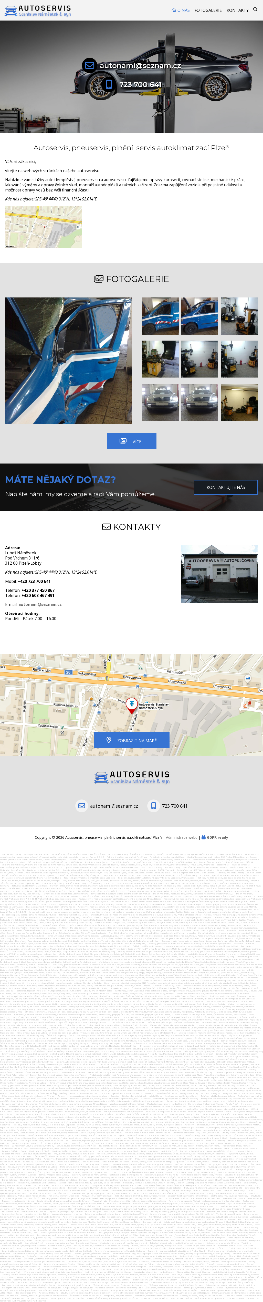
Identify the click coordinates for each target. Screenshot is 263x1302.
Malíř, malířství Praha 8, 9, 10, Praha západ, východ (28, 875)
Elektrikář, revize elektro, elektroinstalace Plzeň (62, 1190)
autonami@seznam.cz (140, 65)
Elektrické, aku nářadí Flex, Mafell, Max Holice (196, 1132)
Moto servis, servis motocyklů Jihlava (79, 1166)
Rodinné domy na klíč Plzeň (218, 1169)
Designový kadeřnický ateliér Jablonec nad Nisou (116, 1185)
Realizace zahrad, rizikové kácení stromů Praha (50, 906)
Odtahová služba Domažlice (37, 1153)
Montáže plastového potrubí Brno (55, 1290)
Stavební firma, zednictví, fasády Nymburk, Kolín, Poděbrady (89, 1182)
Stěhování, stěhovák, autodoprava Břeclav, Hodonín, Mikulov (153, 1182)
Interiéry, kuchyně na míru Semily (89, 1174)
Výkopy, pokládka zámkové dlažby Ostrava (99, 1264)
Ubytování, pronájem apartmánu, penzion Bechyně (74, 1211)
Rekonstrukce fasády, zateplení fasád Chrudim (231, 1211)
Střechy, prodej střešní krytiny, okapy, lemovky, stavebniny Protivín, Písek (74, 1269)
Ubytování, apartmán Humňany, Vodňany (231, 1282)
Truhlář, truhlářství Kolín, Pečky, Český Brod (79, 875)
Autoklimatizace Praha (96, 862)
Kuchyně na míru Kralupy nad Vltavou (222, 1227)
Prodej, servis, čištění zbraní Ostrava (72, 1248)
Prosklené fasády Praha (192, 1151)
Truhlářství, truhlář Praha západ (128, 1022)
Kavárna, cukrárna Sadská (83, 1093)
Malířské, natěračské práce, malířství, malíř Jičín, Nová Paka (158, 1177)
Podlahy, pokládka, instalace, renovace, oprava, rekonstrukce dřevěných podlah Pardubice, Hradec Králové (185, 946)
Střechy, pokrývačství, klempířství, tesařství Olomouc (109, 1156)
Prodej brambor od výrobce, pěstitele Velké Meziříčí (40, 1261)
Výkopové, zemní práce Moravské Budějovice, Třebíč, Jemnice (120, 1180)
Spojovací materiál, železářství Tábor (49, 928)
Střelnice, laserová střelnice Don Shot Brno (97, 1119)
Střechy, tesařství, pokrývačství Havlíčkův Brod (44, 1295)
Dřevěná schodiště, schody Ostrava (60, 1266)
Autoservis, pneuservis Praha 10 (161, 1174)
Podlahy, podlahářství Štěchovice (160, 1093)
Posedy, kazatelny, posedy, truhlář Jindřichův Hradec (177, 1211)
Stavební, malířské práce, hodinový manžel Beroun (84, 1164)
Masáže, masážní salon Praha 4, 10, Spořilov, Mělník (170, 980)
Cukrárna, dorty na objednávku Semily (195, 1172)
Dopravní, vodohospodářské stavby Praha (222, 977)
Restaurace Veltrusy (215, 1140)
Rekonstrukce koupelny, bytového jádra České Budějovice (220, 1217)
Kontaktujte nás (226, 487)
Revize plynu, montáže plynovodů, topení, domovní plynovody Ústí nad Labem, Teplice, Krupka (136, 928)
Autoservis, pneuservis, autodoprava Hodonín (109, 1159)
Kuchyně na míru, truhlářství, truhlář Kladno (108, 1272)
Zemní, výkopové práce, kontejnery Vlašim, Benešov (73, 935)
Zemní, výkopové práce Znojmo (102, 1109)
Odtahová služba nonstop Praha (126, 1174)
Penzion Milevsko (11, 1153)
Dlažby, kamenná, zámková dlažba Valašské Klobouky (101, 1245)
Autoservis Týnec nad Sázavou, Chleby (147, 1248)
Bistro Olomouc (41, 1185)
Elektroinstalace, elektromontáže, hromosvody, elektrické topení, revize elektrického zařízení (164, 883)
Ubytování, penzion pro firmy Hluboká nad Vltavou (71, 1243)
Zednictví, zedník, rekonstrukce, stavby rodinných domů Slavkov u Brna (169, 1166)
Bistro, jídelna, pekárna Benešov (67, 1298)
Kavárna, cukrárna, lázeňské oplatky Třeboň (126, 1211)
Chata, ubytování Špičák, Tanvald (157, 870)
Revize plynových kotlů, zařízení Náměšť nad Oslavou (41, 1098)
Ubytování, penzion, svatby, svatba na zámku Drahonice (209, 1279)
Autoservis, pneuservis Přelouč (184, 1201)
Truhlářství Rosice (108, 1145)
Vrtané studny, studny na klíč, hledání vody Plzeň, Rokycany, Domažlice (77, 883)
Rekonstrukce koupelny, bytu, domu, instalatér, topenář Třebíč (116, 1214)
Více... (138, 442)
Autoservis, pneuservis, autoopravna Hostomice (207, 1266)
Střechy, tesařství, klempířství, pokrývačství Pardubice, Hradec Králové (153, 951)
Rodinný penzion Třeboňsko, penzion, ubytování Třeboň (70, 1198)
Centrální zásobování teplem (91, 1256)
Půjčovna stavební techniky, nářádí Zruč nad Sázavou (176, 1285)
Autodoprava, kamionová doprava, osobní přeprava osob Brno (107, 1106)
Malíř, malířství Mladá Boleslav (222, 888)
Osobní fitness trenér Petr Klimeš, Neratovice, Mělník (226, 862)
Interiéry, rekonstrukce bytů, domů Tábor (23, 1117)
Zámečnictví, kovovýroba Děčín (164, 1266)
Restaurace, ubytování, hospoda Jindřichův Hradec (225, 1209)
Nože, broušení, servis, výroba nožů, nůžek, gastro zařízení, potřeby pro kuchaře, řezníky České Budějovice (55, 901)
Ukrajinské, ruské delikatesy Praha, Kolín (102, 1177)
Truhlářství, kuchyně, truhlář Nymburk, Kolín (33, 1177)
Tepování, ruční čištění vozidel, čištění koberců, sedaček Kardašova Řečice (129, 1201)
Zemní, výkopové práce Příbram (18, 1251)
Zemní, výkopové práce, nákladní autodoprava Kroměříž (68, 1232)
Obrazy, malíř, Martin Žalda (98, 990)
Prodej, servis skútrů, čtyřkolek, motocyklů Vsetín (157, 1245)
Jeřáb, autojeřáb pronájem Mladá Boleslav (194, 872)
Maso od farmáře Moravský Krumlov (243, 1295)
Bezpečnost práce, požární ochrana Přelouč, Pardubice (29, 914)
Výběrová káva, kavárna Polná (138, 1264)
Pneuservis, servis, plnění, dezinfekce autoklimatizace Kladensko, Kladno (173, 1159)
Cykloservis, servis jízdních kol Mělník (64, 1109)
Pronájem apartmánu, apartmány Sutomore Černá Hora (53, 1272)
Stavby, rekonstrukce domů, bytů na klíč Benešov (85, 1292)
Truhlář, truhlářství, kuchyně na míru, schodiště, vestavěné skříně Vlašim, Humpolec (152, 933)
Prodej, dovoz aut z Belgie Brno (243, 1248)
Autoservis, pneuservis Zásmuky (83, 1240)
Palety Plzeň (232, 1104)
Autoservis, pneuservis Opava (45, 1282)
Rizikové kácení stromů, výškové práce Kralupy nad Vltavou (142, 1164)
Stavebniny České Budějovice (46, 1287)
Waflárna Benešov (104, 1287)
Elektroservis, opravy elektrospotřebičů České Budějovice (82, 1237)
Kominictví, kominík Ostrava (205, 1198)
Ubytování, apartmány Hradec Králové (166, 1104)
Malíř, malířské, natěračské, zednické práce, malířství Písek (128, 938)
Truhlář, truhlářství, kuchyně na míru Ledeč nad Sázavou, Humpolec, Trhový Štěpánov (97, 980)
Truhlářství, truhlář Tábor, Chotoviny (195, 870)
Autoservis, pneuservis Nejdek (59, 1264)
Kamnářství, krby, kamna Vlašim (181, 1290)
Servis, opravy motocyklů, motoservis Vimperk (137, 1219)
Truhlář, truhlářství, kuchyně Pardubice (131, 862)
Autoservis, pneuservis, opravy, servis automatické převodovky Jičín (104, 1098)
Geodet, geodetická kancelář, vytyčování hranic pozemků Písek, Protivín (197, 938)
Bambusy (28, 1161)
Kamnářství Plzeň (34, 1243)
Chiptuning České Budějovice (78, 1287)
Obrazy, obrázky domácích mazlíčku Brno (155, 1193)
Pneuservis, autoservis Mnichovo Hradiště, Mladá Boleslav (151, 1188)
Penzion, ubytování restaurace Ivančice (21, 1109)
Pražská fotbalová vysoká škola (190, 1164)
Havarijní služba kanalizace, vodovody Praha (66, 893)
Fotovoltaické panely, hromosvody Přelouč (201, 1174)
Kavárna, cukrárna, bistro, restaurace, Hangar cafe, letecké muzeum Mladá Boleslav (105, 1282)
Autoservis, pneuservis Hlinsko (223, 1243)
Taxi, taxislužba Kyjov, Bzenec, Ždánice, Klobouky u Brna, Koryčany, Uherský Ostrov (185, 1185)
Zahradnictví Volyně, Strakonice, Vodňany (33, 1145)
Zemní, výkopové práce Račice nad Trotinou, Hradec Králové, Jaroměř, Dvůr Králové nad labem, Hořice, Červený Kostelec (87, 1077)
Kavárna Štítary (218, 1248)
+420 (34, 581)
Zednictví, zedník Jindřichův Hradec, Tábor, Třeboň (139, 1195)
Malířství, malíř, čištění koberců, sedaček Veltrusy (141, 1114)
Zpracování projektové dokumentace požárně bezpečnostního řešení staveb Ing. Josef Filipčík (174, 891)
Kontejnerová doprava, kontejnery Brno (123, 1111)
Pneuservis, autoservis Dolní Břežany (37, 1182)
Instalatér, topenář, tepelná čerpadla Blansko (144, 1119)
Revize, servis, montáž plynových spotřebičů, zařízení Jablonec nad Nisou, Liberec (120, 899)
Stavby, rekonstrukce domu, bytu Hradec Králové (203, 1138)
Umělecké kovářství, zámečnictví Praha (55, 891)
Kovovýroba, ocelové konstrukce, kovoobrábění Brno (226, 1098)
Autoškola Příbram (48, 1292)
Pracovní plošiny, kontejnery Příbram (188, 1248)
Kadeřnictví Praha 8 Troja (15, 1148)
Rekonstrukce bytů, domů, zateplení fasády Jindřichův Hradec (215, 1261)
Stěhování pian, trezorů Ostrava (73, 1285)
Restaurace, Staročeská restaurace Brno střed (163, 1106)
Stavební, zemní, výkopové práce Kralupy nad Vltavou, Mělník (73, 1203)
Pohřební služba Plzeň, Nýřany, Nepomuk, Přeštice (188, 1219)
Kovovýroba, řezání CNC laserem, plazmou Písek (108, 1138)
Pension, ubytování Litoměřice (64, 1195)
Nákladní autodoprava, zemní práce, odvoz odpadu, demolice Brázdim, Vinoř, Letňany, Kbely (150, 875)
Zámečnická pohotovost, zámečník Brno (48, 1193)
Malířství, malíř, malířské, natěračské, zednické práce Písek (80, 1219)
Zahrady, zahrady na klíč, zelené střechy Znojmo (41, 1114)
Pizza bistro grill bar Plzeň (116, 1161)
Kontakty (238, 10)
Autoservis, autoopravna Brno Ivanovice (166, 1111)
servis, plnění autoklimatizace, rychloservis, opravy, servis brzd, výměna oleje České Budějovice (160, 1292)
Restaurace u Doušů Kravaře (236, 1145)
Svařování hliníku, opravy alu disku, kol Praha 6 (219, 1298)
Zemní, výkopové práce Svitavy (54, 1174)
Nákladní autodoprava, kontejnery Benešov (223, 1290)
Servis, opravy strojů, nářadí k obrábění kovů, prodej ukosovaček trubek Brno (209, 1109)
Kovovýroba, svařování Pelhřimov (18, 1227)
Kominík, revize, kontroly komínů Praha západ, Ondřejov (31, 880)
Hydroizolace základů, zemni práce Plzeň (118, 1151)
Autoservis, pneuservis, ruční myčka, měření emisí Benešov (88, 1096)
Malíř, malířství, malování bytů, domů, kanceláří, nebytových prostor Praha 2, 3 (193, 893)
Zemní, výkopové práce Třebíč (49, 1240)
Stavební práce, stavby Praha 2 (185, 1114)
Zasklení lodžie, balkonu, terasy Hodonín (73, 1151)
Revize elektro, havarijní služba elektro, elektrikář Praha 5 (120, 893)
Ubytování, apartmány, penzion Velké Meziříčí (180, 1264)
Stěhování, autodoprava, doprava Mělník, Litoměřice (117, 909)
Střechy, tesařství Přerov (208, 1145)
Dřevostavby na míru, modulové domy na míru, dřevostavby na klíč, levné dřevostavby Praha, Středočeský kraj (146, 914)
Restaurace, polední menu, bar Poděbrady (224, 1190)
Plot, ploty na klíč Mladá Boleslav (91, 1290)
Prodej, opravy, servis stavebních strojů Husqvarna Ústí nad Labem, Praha (170, 1161)
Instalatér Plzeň (169, 1151)
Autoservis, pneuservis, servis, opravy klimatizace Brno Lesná (203, 1143)
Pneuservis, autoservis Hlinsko (18, 1201)
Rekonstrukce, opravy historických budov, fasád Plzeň (165, 1156)
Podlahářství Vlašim (166, 1279)
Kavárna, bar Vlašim (181, 1298)
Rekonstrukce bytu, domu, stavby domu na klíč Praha (142, 1143)
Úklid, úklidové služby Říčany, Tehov (162, 985)
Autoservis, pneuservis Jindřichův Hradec (128, 1203)
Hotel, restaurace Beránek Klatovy (181, 1096)
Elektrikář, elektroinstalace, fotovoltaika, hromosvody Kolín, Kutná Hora (213, 993)
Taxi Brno (246, 1243)
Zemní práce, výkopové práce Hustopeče (203, 1287)
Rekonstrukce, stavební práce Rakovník (242, 1198)
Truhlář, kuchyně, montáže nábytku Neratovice (144, 1109)
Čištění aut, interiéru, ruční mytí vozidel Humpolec (199, 1237)
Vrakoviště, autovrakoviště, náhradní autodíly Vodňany (140, 1140)
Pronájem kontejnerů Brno (15, 1287)
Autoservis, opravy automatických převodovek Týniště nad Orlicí (182, 1214)
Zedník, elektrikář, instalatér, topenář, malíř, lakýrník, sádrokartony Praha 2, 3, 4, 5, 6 (146, 859)
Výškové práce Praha (102, 1143)
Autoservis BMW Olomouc (244, 1148)
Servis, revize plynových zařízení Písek (76, 1145)
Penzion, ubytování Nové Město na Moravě (209, 1111)
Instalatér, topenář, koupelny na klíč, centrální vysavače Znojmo (41, 1106)
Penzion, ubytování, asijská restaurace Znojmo (38, 1111)
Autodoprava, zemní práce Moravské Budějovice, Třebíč (213, 1182)
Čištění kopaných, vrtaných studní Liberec (86, 888)
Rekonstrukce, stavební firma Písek (158, 1148)
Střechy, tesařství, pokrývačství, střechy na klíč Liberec (55, 862)
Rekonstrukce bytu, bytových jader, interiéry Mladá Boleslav (102, 1193)
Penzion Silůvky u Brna (14, 1151)
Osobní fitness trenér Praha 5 (85, 859)
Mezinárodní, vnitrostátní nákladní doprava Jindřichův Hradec (203, 1240)
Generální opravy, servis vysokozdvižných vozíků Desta (64, 1251)
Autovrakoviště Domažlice (220, 1151)
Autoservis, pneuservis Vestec (67, 1214)
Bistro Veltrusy (9, 1180)
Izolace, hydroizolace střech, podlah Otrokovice (203, 1256)
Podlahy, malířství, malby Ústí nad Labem (239, 872)
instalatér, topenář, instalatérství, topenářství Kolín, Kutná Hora (48, 990)
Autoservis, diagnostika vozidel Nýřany (64, 1159)
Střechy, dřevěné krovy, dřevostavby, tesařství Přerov (112, 1298)
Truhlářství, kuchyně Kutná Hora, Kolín (169, 1217)
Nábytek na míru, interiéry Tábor (177, 1145)
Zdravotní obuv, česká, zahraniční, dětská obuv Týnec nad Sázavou (102, 1261)
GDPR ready (217, 837)
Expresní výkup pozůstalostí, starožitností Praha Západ (176, 1251)
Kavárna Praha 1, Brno (59, 1245)
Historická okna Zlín (142, 1279)
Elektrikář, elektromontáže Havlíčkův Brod (156, 1295)
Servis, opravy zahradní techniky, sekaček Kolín (41, 1188)
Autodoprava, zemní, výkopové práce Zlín (156, 1256)
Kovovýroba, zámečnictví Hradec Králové (154, 1272)
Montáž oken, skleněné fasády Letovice (126, 1217)
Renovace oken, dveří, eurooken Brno (83, 1111)
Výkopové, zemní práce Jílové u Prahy (223, 1277)
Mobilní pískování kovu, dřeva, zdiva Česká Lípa (43, 1140)
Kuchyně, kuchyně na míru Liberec (19, 1104)
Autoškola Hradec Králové (121, 1256)
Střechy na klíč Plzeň (38, 1151)
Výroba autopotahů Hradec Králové (127, 1104)
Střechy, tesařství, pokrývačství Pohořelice (201, 1295)
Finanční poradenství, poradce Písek (225, 1264)
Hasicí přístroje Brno (25, 1292)
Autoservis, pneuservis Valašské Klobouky (160, 1261)
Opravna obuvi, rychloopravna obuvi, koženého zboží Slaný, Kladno (217, 896)
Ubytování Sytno (244, 1151)
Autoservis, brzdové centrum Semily (70, 1185)
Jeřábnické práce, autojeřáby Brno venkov (221, 1269)
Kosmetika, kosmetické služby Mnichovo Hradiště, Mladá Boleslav (225, 1177)
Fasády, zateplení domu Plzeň (27, 1143)
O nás (183, 10)
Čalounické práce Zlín (150, 1290)
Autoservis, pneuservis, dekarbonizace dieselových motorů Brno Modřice (66, 1148)
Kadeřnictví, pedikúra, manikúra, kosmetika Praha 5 (35, 888)
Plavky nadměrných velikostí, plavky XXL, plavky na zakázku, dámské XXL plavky (220, 1093)
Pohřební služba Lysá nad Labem (218, 1096)
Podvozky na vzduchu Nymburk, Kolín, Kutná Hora (93, 1188)
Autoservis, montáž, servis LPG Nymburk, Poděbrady (104, 906)
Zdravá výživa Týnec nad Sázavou (193, 1272)
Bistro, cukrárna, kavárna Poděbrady (229, 1195)
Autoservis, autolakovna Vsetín (109, 1248)
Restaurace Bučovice (241, 1106)
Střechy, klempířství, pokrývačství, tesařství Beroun (173, 1022)
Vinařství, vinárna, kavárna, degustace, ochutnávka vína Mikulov (213, 1193)
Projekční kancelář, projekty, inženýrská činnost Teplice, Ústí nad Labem (100, 870)
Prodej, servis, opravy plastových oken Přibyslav (118, 1258)
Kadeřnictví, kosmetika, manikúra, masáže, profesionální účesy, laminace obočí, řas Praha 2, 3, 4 (213, 899)
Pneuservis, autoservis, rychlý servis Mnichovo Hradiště (179, 1282)
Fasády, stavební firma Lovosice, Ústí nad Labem (33, 1166)
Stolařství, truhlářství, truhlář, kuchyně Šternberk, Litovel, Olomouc (53, 1180)
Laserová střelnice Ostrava (37, 1248)
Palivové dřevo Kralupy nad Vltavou (205, 1104)
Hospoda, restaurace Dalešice (173, 1198)
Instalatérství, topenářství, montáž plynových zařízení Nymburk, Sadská (64, 983)
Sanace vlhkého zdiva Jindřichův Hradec (188, 1195)
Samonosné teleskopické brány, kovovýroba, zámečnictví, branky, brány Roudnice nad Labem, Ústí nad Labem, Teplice (143, 904)
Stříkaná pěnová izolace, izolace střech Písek (67, 1143)
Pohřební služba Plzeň (190, 1148)
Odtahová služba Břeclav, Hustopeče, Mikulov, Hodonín (146, 1172)
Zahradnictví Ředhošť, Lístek (73, 914)
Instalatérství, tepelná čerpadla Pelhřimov (234, 1272)
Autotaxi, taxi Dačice (12, 1214)
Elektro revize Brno (45, 1161)
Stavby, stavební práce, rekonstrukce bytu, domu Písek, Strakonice (61, 938)
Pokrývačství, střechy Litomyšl (96, 1195)
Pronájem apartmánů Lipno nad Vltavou (78, 1161)
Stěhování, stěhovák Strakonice (122, 1148)
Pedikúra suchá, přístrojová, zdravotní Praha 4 (169, 1258)
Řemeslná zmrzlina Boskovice (85, 1295)
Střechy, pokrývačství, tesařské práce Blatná (68, 1117)
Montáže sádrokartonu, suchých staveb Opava (25, 1298)
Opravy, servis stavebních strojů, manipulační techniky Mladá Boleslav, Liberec (105, 867)
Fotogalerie (208, 10)
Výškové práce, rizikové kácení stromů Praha (147, 1132)
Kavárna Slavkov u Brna (217, 1148)
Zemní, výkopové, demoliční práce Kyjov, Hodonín (228, 1114)
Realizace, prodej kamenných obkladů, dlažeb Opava (28, 1285)
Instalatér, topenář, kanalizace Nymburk (121, 1093)
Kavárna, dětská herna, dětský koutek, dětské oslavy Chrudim (168, 1190)
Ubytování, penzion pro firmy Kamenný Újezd (123, 1243)
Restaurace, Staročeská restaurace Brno (209, 1106)
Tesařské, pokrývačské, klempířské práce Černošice (89, 877)
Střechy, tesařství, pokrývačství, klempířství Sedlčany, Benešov (142, 993)
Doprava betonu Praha (240, 1185)
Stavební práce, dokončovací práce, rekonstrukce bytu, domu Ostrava (95, 1279)
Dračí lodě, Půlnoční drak (158, 1237)
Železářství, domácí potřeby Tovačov (163, 1287)
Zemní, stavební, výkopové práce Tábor (60, 904)
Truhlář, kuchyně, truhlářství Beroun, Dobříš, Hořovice (79, 854)
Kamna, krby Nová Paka (35, 1169)
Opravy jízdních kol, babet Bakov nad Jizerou (36, 1279)
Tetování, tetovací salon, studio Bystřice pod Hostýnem (177, 1243)
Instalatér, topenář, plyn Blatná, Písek (90, 1140)
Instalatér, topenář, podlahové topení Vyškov (91, 1114)
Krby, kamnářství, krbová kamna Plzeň (74, 1153)
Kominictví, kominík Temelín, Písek (138, 1145)
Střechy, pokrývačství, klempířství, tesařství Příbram (28, 1096)
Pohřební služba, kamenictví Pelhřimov (127, 857)
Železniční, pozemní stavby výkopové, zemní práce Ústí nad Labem (58, 1258)
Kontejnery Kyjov (149, 1151)
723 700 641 (140, 84)
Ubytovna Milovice (68, 1177)
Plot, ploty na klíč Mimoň (123, 1290)
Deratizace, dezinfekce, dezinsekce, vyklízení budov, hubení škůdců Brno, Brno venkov (210, 1101)
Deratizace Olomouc (99, 1190)
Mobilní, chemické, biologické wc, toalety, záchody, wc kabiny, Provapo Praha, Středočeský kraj (152, 977)
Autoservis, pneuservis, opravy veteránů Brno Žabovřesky (169, 1098)
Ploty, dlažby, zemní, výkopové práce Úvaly (216, 1156)
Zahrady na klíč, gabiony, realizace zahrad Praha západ (226, 877)
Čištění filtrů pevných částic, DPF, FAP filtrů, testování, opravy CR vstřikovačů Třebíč (194, 1180)
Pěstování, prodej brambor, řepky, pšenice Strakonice (119, 1285)
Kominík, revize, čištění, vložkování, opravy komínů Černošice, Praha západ (156, 877)
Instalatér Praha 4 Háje (229, 1245)
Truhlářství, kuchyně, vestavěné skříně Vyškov (50, 1256)
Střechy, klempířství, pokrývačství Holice (142, 1096)
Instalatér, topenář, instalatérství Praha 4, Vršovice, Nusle (229, 875)
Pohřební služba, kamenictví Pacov (167, 857)
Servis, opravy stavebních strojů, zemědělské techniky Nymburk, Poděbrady (184, 909)
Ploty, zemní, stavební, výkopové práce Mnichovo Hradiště (213, 1188)
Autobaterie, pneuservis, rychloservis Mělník (33, 1164)
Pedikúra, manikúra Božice (154, 1298)
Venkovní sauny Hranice (228, 1214)
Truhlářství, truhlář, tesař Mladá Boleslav (175, 862)
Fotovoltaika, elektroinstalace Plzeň (30, 885)
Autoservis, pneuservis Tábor (127, 1237)
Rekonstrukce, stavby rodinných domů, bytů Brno (230, 1285)
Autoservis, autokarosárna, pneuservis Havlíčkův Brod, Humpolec (113, 1266)
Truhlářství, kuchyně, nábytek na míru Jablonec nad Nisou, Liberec (73, 1104)
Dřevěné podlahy (215, 1251)
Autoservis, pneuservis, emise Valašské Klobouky (120, 1251)
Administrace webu (181, 837)
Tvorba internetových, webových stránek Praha (25, 854)
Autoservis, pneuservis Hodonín (186, 1140)
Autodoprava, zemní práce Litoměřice (221, 1201)
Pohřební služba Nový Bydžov (115, 1166)
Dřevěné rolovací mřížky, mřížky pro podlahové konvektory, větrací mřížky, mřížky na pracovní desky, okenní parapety (171, 1253)
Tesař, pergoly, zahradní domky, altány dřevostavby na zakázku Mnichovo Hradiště (156, 1269)
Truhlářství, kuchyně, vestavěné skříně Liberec (101, 891)
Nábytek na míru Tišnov (37, 1214)
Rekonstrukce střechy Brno (129, 1287)
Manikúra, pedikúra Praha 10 (199, 1245)
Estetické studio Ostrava (229, 1219)
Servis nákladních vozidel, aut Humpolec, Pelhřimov (63, 1201)
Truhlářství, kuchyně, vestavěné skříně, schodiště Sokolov (42, 1253)
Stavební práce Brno (223, 1159)
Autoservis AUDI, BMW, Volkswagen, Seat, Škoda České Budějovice (135, 1240)
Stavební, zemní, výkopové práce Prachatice (24, 1245)
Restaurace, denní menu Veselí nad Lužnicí (24, 1211)
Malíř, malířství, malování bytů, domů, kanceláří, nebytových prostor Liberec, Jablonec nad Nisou (132, 896)
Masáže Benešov (78, 928)
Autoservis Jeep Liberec (122, 1190)
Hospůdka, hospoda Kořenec (118, 1295)
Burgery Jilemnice (218, 1164)
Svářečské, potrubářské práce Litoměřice (156, 1138)
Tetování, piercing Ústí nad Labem (91, 1253)
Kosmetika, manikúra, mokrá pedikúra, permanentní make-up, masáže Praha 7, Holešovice (157, 888)
